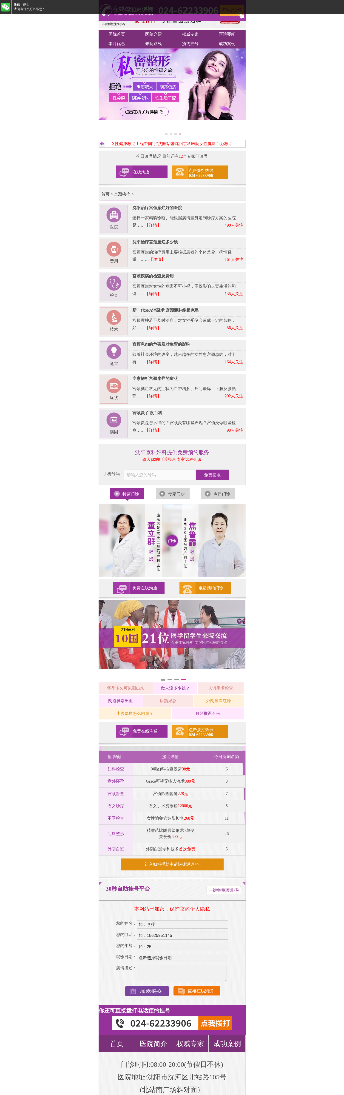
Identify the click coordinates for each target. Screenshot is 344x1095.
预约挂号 (190, 43)
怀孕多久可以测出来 (125, 688)
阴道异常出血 (120, 701)
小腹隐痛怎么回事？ (135, 713)
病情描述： (126, 968)
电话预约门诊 (211, 588)
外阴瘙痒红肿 (218, 701)
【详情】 (153, 225)
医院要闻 (227, 34)
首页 (105, 194)
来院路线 (153, 43)
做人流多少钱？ (175, 688)
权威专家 (190, 34)
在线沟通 (141, 172)
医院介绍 (153, 34)
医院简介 (153, 1043)
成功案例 (227, 43)
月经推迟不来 (207, 713)
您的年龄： (126, 945)
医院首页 (116, 34)
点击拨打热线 (201, 173)
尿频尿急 (168, 701)
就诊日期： (126, 957)
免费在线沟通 (144, 588)
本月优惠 (116, 43)
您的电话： (126, 934)
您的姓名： (126, 923)
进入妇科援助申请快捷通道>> (172, 864)
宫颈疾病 (122, 194)
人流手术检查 (220, 688)
